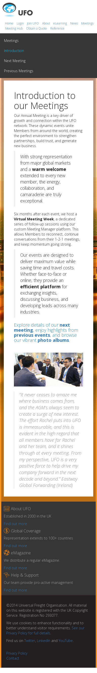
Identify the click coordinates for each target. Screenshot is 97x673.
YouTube (66, 640)
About (46, 23)
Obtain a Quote (37, 28)
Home (9, 23)
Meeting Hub (14, 28)
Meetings (87, 23)
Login (21, 23)
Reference (57, 28)
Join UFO (33, 23)
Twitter (29, 640)
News (74, 23)
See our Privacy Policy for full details (45, 630)
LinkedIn (43, 640)
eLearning (60, 23)
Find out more (15, 523)
